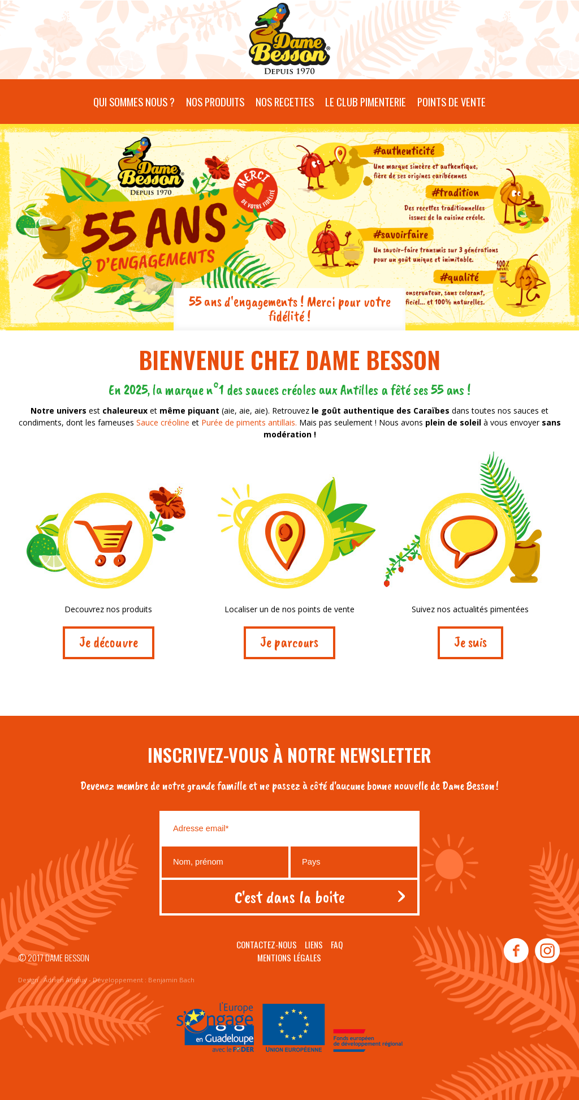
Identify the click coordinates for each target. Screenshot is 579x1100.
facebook (516, 951)
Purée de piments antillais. (250, 422)
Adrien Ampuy (65, 980)
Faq (337, 944)
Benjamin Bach (171, 980)
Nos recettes (285, 101)
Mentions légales (289, 957)
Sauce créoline (163, 422)
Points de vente (451, 101)
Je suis (470, 642)
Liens (314, 944)
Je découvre (108, 642)
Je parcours (289, 642)
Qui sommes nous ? (134, 101)
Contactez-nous (266, 944)
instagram (547, 951)
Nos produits (215, 101)
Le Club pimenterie (365, 101)
